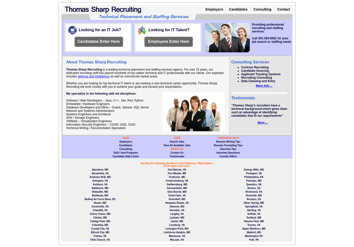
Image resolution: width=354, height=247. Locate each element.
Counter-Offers (228, 156)
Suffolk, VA (253, 214)
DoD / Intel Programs (126, 152)
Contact (283, 9)
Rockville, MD (254, 195)
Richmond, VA (254, 191)
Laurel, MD (177, 221)
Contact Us (177, 152)
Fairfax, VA (100, 236)
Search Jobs (177, 141)
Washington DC (254, 236)
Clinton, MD (100, 217)
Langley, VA (177, 214)
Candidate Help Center (126, 156)
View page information (98, 41)
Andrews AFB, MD (100, 177)
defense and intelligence (93, 76)
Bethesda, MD (100, 195)
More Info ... (264, 85)
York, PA (254, 239)
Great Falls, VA (177, 195)
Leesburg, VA (177, 225)
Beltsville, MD (100, 191)
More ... (263, 122)
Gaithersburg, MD (177, 184)
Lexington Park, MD (176, 228)
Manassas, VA (177, 236)
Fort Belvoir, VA (177, 169)
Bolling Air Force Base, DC (100, 199)
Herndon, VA (177, 210)
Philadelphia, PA (254, 177)
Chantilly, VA (100, 210)
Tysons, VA (253, 225)
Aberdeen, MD (100, 169)
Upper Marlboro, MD (254, 228)
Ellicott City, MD (100, 232)
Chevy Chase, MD (100, 214)
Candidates (238, 9)
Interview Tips (228, 149)
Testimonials (177, 156)
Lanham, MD (177, 217)
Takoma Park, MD (254, 221)
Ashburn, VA (100, 184)
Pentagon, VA (254, 173)
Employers (214, 9)
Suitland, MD (253, 217)
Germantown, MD (177, 188)
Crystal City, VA (100, 228)
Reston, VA (253, 188)
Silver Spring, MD (254, 203)
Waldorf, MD (254, 232)
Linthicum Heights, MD (177, 232)
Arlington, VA (100, 180)
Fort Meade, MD (177, 173)
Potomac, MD (254, 180)
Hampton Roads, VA (177, 203)
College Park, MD (100, 221)
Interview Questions (228, 152)
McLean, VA (177, 239)
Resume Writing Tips (228, 141)
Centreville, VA (100, 206)
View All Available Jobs (177, 145)
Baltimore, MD (100, 188)
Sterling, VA (254, 210)
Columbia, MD (100, 225)
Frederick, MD (177, 177)
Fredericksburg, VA (177, 180)
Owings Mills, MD (254, 169)
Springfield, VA (254, 206)
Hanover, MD (177, 206)
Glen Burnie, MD (177, 191)
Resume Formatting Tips (228, 145)
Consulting (262, 9)
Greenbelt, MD (177, 199)
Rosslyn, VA (254, 199)
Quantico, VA (254, 184)
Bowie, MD (100, 203)
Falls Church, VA (100, 239)
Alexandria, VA (100, 173)
